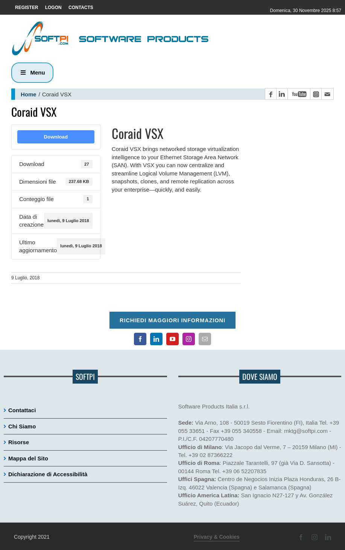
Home (28, 94)
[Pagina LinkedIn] (281, 94)
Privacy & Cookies (217, 537)
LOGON (53, 7)
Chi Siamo (22, 426)
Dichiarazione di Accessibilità (47, 474)
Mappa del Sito (28, 458)
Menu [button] (32, 72)
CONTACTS (80, 7)
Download (56, 137)
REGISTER (26, 7)
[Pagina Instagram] (315, 94)
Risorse (18, 442)
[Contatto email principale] (327, 94)
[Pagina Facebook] (270, 94)
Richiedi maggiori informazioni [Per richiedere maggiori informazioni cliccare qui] (172, 320)
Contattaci (22, 410)
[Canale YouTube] (298, 94)
